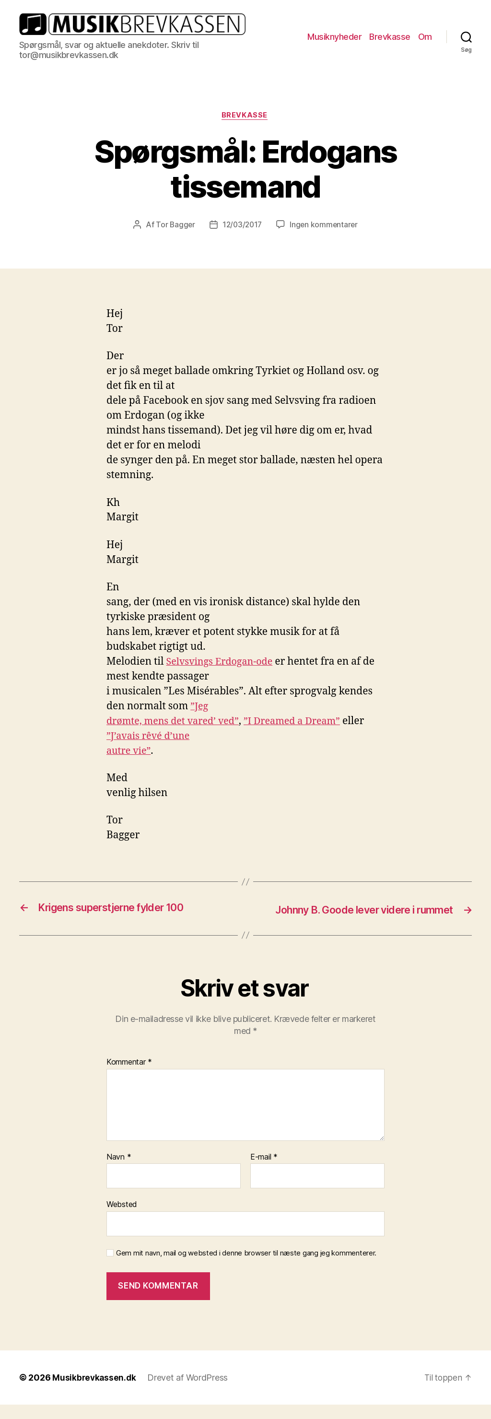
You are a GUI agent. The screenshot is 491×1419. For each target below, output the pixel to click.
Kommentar (129, 1076)
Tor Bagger (174, 226)
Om (425, 37)
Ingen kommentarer (325, 226)
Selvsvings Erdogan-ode (223, 662)
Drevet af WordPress (189, 1392)
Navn (118, 1171)
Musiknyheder (334, 37)
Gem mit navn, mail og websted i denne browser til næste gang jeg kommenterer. (246, 1267)
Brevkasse (389, 37)
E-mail (264, 1171)
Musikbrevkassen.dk (95, 1392)
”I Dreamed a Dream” (303, 721)
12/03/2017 (242, 226)
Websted (121, 1218)
